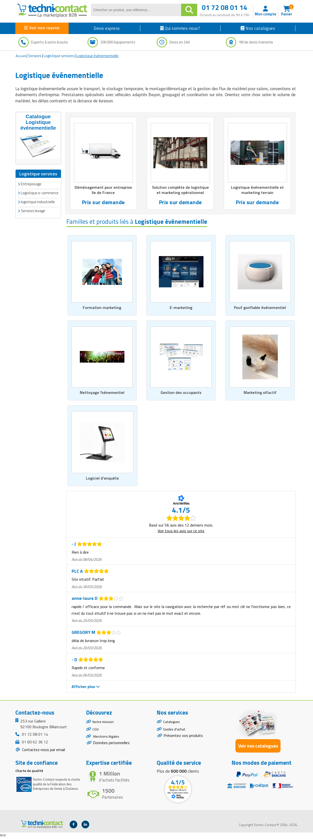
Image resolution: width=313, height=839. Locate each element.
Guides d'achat (175, 732)
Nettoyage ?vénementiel (102, 393)
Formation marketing (102, 308)
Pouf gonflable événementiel (259, 308)
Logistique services (59, 56)
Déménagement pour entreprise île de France (103, 190)
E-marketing (181, 308)
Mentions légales (107, 741)
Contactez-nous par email (43, 751)
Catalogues (172, 724)
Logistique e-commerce (39, 192)
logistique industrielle (38, 201)
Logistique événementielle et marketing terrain (257, 190)
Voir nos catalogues (258, 747)
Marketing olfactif (260, 393)
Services (34, 56)
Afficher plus (86, 688)
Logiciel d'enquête (102, 479)
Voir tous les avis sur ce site (181, 532)
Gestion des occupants (181, 393)
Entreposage (31, 183)
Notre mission (104, 724)
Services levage (33, 210)
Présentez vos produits (183, 739)
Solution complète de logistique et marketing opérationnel (180, 190)
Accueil (21, 55)
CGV (95, 732)
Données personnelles (111, 748)
